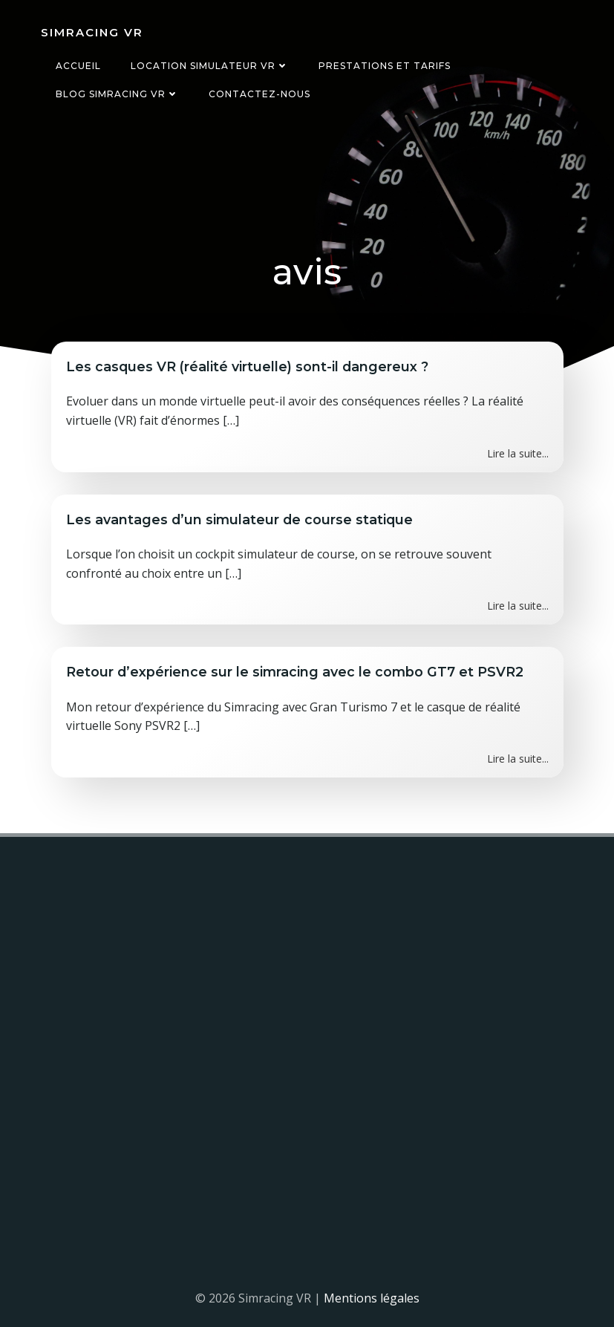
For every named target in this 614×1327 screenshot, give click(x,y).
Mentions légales (371, 1298)
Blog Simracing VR (116, 94)
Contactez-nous (259, 94)
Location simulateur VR (209, 65)
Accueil (77, 65)
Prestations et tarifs (384, 65)
